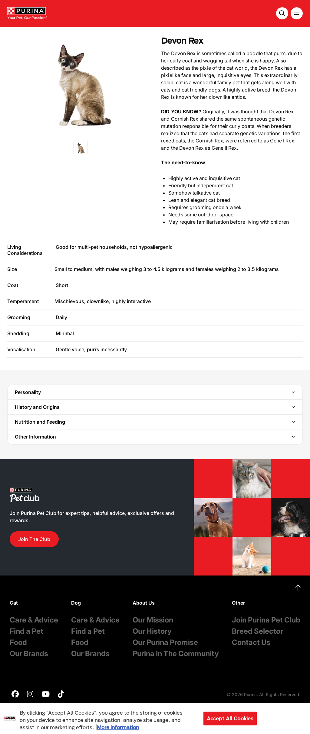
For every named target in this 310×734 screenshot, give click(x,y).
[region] (155, 718)
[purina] (15, 695)
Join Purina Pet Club (266, 620)
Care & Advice (34, 620)
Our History (152, 631)
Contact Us (251, 642)
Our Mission (153, 620)
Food (18, 642)
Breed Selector (257, 631)
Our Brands (29, 653)
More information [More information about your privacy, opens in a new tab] (118, 727)
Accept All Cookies (230, 718)
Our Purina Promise (165, 642)
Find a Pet (26, 631)
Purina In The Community (176, 653)
